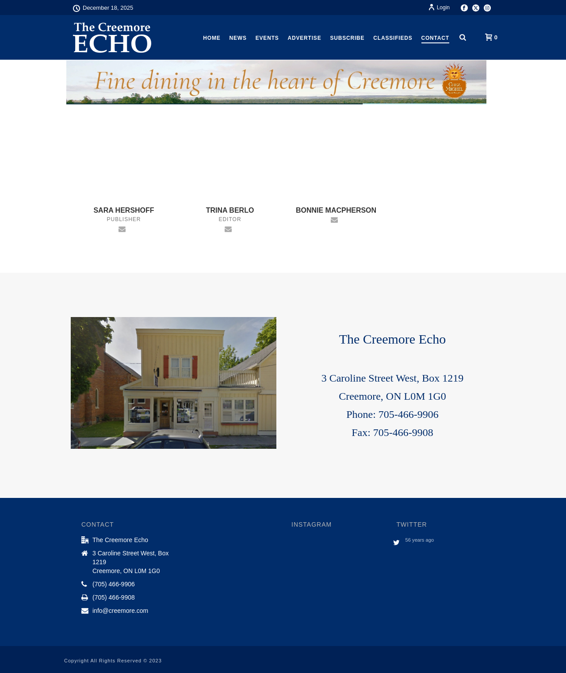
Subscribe (347, 38)
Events (267, 38)
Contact (435, 38)
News (238, 38)
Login (439, 7)
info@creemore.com (120, 610)
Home (211, 38)
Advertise (304, 38)
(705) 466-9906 (113, 584)
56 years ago (419, 540)
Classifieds (392, 38)
